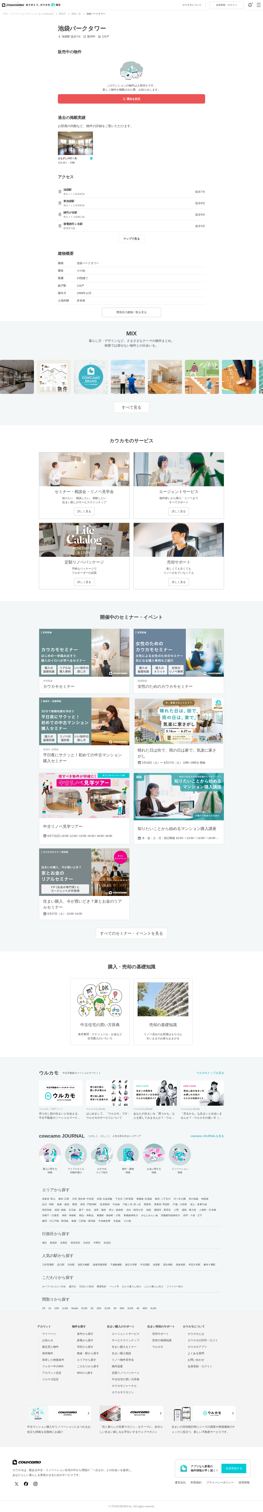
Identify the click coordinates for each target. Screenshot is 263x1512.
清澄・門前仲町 (88, 1204)
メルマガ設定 (50, 1379)
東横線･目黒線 (144, 1198)
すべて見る (131, 407)
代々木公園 (180, 1198)
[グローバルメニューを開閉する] (258, 5)
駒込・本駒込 (86, 1215)
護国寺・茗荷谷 (162, 1209)
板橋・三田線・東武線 (83, 1221)
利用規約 (196, 1482)
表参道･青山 (48, 1198)
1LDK (65, 1308)
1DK (56, 1308)
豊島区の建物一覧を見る (131, 312)
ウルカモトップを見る (210, 1072)
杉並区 (107, 1242)
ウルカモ (157, 1346)
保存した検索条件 (53, 1359)
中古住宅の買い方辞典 (125, 1379)
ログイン (226, 5)
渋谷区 (86, 1242)
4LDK (153, 1308)
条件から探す (85, 1333)
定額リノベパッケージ (125, 1372)
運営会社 (180, 1482)
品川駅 (60, 1264)
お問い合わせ (196, 1359)
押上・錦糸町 (116, 1209)
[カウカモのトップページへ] (30, 5)
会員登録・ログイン (200, 1366)
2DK (99, 1308)
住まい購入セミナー (124, 1346)
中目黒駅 (145, 1264)
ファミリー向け (175, 1286)
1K (49, 1308)
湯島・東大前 (189, 1209)
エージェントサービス (125, 1333)
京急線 (116, 1221)
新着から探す (85, 1340)
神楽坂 (204, 1198)
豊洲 (74, 1204)
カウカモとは (196, 1333)
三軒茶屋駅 (48, 1264)
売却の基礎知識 (161, 1340)
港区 (44, 1242)
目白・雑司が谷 (134, 1209)
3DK (122, 1308)
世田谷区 (75, 1242)
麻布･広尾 (63, 1198)
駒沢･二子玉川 (163, 1198)
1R (43, 1308)
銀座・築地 (63, 1204)
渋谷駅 (71, 1264)
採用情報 (244, 1482)
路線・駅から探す (88, 1353)
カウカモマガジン (123, 1392)
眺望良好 (101, 1286)
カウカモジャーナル (124, 1385)
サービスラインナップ (125, 1340)
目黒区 (63, 1242)
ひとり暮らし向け (131, 1286)
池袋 (148, 1209)
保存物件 (47, 1353)
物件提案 (117, 1366)
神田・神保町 (69, 1215)
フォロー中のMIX (53, 1366)
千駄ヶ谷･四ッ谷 (132, 1204)
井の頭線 (193, 1198)
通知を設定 (131, 99)
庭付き (72, 1286)
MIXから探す (85, 1372)
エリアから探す (86, 1359)
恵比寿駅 (168, 1264)
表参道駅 (180, 1264)
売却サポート (160, 1333)
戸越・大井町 (180, 1204)
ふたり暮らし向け (153, 1286)
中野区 (97, 1242)
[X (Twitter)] (16, 1484)
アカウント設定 (51, 1372)
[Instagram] (35, 1484)
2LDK (107, 1308)
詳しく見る (84, 511)
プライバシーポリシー (220, 1482)
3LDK (130, 1308)
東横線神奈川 (131, 1215)
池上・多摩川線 (198, 1204)
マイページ (49, 1333)
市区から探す (85, 1346)
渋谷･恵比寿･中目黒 (83, 1198)
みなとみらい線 (149, 1215)
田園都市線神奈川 (170, 1215)
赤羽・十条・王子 (192, 1215)
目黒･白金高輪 (104, 1198)
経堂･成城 (60, 1209)
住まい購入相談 (121, 1353)
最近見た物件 (50, 1346)
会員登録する (234, 1468)
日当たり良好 (86, 1286)
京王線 (72, 1209)
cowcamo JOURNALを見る (207, 1136)
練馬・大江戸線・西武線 (55, 1221)
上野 (176, 1209)
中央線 (116, 1204)
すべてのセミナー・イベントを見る (131, 933)
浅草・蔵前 (100, 1209)
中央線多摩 (104, 1221)
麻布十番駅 (210, 1264)
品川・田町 (48, 1204)
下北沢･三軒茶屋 (124, 1198)
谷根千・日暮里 (50, 1215)
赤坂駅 (156, 1264)
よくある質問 (196, 1353)
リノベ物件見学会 (123, 1359)
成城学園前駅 (100, 1264)
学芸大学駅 (195, 1264)
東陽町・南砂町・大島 (109, 1215)
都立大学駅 (131, 1264)
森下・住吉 (85, 1209)
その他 (127, 1221)
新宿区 (53, 1242)
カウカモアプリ (197, 1346)
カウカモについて (191, 5)
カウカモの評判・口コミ (203, 1340)
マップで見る (131, 238)
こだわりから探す (88, 1366)
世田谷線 (47, 1209)
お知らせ (47, 1340)
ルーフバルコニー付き (54, 1286)
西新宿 (147, 1204)
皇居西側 (104, 1204)
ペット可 (114, 1286)
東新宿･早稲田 (162, 1204)
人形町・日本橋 (207, 1209)
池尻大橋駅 (84, 1264)
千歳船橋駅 (116, 1264)
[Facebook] (26, 1484)
